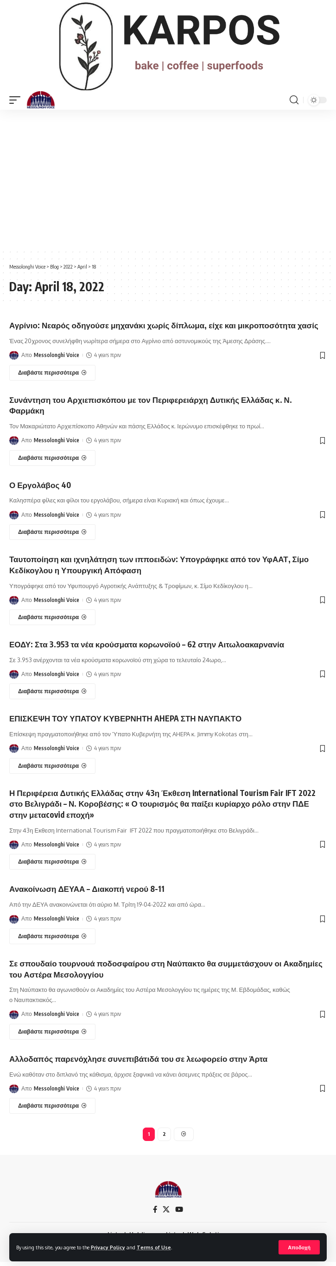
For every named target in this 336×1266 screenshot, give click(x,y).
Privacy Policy (108, 1247)
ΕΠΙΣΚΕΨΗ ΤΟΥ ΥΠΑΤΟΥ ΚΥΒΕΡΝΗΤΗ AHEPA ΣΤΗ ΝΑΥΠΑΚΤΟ (125, 723)
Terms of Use (154, 1247)
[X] (166, 1214)
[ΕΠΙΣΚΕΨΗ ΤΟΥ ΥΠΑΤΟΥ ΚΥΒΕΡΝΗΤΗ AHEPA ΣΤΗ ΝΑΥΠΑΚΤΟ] (52, 770)
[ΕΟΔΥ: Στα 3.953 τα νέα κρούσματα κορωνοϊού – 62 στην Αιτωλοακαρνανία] (52, 696)
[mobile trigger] (17, 104)
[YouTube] (179, 1214)
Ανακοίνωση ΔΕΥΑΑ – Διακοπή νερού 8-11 (87, 893)
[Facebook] (155, 1214)
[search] (294, 104)
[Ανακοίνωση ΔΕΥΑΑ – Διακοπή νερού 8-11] (52, 940)
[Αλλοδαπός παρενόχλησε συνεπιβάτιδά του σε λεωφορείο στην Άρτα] (52, 1110)
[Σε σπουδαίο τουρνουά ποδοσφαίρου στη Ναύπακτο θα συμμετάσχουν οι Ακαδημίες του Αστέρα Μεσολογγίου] (52, 1036)
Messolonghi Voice (56, 359)
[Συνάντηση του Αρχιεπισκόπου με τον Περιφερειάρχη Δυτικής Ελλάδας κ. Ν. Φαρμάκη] (52, 462)
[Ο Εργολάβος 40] (52, 536)
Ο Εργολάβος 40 (40, 489)
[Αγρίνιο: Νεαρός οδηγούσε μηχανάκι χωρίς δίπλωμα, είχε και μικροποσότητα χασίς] (52, 377)
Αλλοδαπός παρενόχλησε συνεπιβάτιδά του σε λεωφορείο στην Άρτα (138, 1063)
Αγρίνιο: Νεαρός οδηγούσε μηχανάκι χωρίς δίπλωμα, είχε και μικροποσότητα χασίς (163, 330)
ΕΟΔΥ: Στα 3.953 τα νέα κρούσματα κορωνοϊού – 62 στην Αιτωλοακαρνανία (146, 648)
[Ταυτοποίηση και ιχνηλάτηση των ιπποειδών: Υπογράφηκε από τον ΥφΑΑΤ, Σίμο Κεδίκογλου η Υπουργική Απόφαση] (52, 621)
